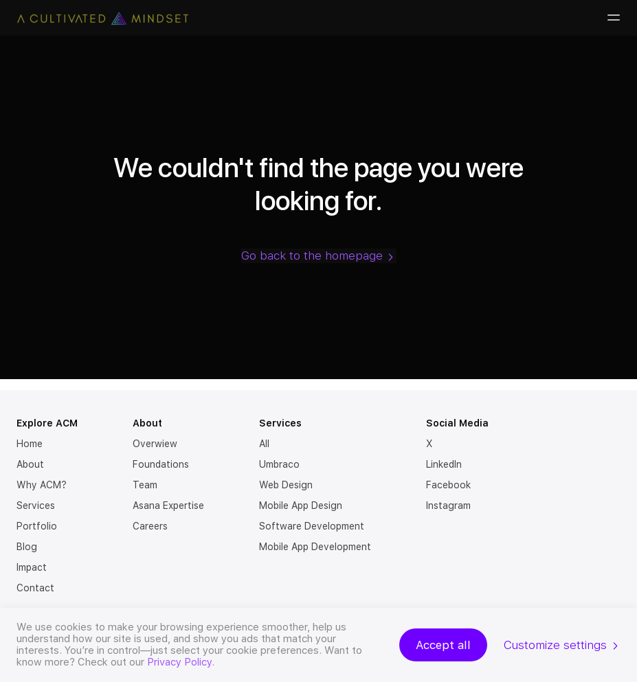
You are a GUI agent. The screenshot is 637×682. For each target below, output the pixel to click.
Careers (150, 526)
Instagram (448, 505)
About (30, 464)
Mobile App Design (300, 505)
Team (145, 484)
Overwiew (155, 443)
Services (35, 505)
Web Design (286, 484)
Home (29, 443)
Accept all (443, 645)
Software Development (311, 526)
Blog (26, 546)
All (264, 443)
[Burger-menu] (612, 18)
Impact (31, 567)
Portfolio (36, 526)
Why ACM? (41, 484)
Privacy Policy (179, 662)
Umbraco (279, 464)
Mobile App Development (315, 546)
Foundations (161, 464)
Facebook (448, 484)
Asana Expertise (168, 505)
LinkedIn (444, 464)
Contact (35, 587)
